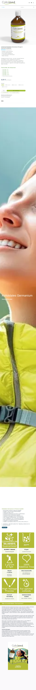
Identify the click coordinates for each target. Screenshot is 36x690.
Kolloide (2, 7)
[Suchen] (34, 7)
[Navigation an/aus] (33, 3)
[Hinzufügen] (5, 90)
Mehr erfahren (5, 527)
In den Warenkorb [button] (16, 90)
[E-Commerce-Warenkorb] (29, 3)
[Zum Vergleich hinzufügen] (15, 92)
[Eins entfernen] (2, 90)
